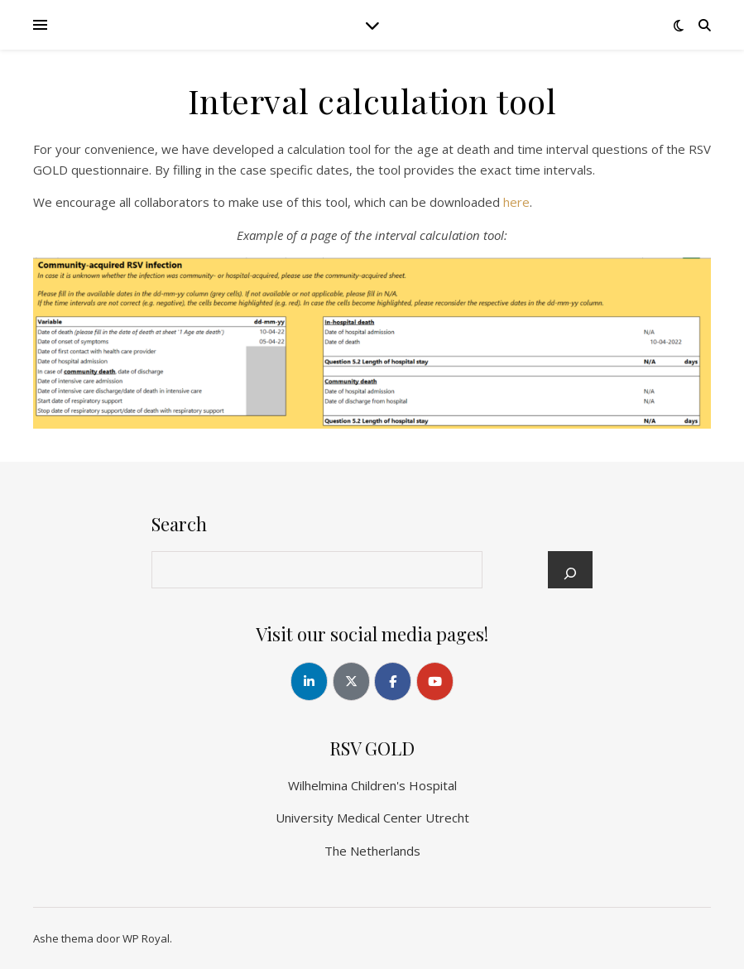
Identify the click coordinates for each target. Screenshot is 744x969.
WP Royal (146, 938)
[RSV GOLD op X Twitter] (351, 681)
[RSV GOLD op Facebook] (392, 681)
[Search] (570, 573)
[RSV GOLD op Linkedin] (309, 681)
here (516, 202)
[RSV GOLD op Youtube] (435, 681)
